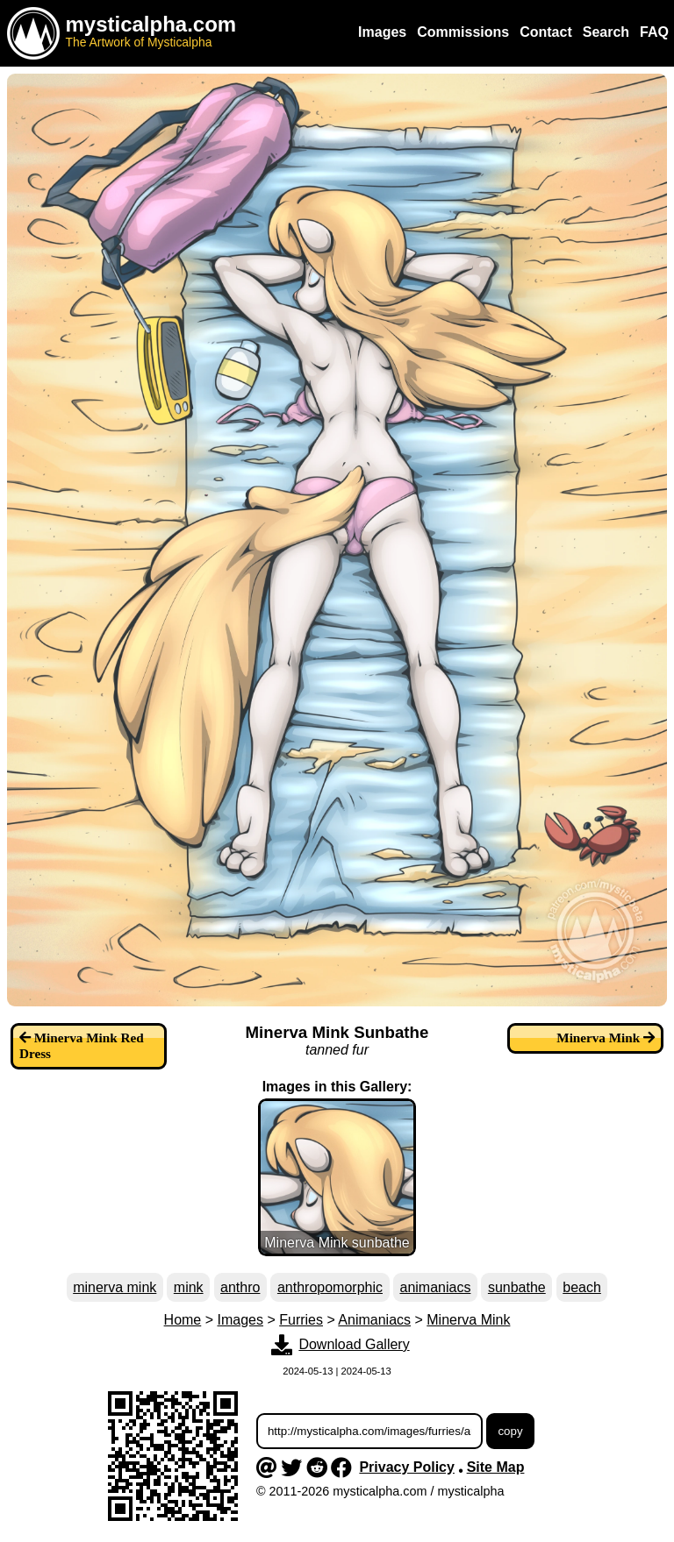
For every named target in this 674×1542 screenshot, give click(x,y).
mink (189, 1287)
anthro (240, 1287)
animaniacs (434, 1287)
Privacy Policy (407, 1467)
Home (183, 1319)
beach (582, 1287)
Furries (301, 1319)
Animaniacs (374, 1319)
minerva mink (114, 1287)
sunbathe (517, 1287)
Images (240, 1319)
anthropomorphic (330, 1287)
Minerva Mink (468, 1319)
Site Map (496, 1467)
